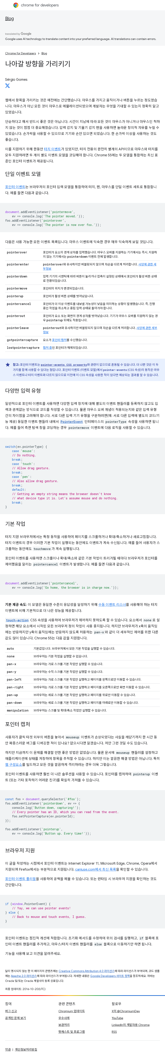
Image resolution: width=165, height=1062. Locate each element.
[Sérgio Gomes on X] (7, 87)
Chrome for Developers (20, 53)
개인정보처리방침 (26, 1049)
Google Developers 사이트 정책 (110, 976)
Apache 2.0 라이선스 (24, 976)
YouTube (117, 1018)
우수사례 (64, 1018)
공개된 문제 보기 (15, 1018)
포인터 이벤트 (15, 187)
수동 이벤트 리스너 (112, 605)
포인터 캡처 (59, 340)
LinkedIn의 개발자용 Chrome (131, 1025)
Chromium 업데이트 (71, 1011)
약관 (8, 1049)
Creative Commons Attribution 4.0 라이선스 (87, 971)
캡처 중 (47, 348)
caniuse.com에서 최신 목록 (95, 869)
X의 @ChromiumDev (126, 1011)
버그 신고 (11, 1011)
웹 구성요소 (13, 765)
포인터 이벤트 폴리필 (20, 879)
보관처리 (64, 1025)
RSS (114, 1032)
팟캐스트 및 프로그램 (71, 1032)
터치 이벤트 (52, 149)
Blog (9, 18)
